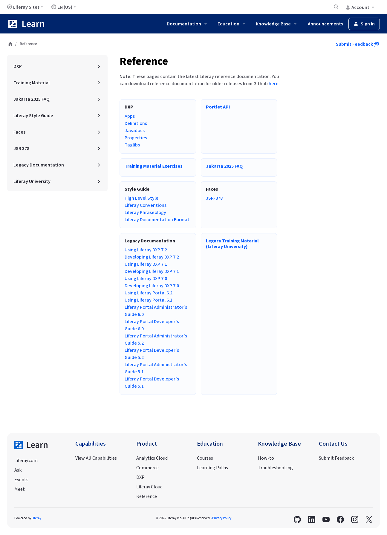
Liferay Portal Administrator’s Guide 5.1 (156, 368)
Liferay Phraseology (145, 212)
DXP (140, 477)
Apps (130, 116)
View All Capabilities (96, 458)
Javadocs (135, 130)
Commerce (147, 467)
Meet (19, 489)
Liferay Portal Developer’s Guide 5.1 (152, 382)
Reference (144, 61)
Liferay (36, 518)
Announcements (325, 24)
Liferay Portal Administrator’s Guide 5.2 (156, 339)
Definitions (136, 123)
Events (21, 479)
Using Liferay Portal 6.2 (148, 293)
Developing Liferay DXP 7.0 (152, 285)
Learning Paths (212, 467)
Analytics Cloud (152, 458)
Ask (18, 470)
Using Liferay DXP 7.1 (146, 264)
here (274, 83)
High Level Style (141, 198)
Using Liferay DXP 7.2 (146, 250)
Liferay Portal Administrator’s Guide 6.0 (156, 311)
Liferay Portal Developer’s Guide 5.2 (152, 354)
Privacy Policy (221, 518)
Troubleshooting (275, 467)
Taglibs (132, 145)
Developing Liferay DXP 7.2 (152, 257)
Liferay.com (26, 460)
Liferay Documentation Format (157, 219)
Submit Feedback (357, 44)
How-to (266, 458)
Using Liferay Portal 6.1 (148, 300)
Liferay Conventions (145, 205)
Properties (136, 137)
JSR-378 (214, 198)
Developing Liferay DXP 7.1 (152, 271)
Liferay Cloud (149, 487)
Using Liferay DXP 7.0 (146, 278)
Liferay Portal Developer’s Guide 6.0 (152, 325)
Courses (205, 458)
